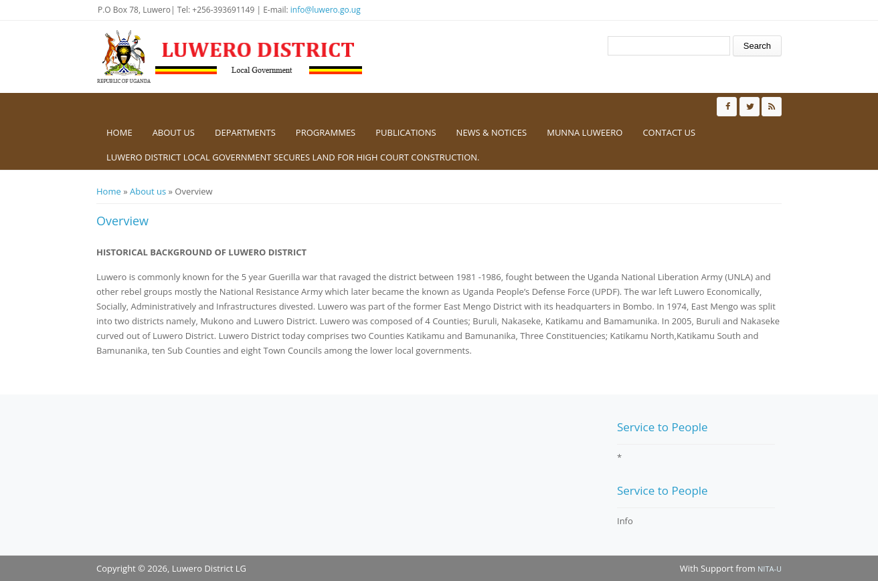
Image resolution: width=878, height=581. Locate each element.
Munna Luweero (584, 132)
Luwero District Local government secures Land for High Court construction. (293, 157)
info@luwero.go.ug (325, 9)
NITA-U (770, 569)
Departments (245, 132)
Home (119, 132)
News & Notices (491, 132)
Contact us (668, 132)
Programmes (325, 132)
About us (174, 132)
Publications (405, 132)
